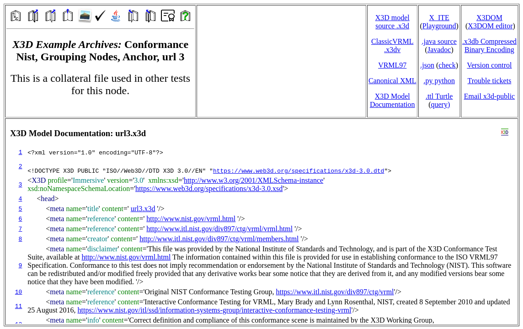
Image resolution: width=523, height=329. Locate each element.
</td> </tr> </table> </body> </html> (261, 222)
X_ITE (439, 17)
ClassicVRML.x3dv (392, 45)
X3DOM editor (490, 26)
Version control (489, 65)
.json (427, 65)
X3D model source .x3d (392, 22)
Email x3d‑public (489, 96)
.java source (439, 41)
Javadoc (439, 49)
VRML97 (392, 65)
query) (440, 104)
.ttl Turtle (439, 96)
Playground (439, 26)
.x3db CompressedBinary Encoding (489, 45)
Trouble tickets (490, 81)
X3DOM (489, 17)
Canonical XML (392, 81)
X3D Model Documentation (392, 100)
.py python (438, 81)
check (446, 65)
